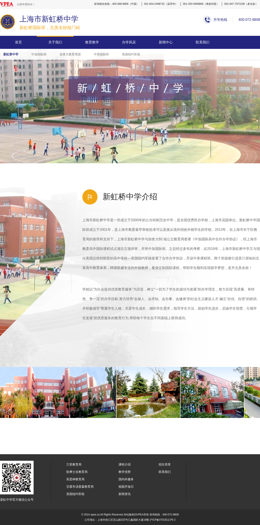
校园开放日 (126, 486)
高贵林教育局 (75, 479)
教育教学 (92, 42)
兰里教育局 (73, 464)
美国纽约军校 (131, 54)
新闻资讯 (125, 494)
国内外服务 (126, 479)
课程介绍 (125, 464)
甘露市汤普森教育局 (80, 486)
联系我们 (203, 42)
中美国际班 (101, 54)
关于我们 (55, 42)
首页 (18, 42)
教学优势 (125, 472)
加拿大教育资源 (70, 54)
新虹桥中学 (10, 54)
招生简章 (165, 464)
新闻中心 (166, 42)
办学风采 (129, 42)
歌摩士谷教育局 (77, 472)
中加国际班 (39, 54)
